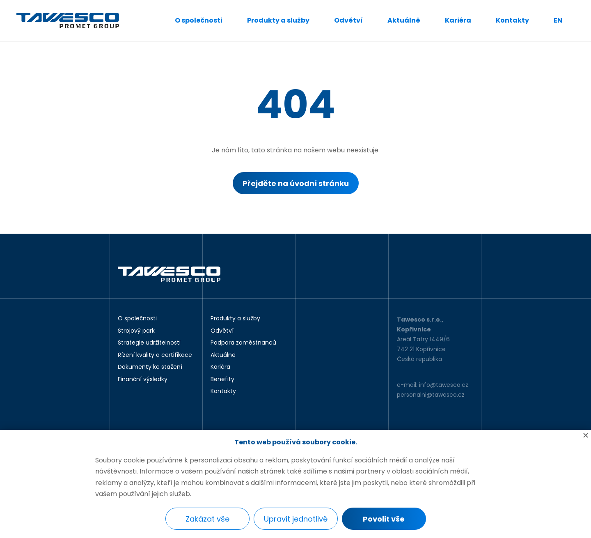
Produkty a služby (278, 20)
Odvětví (348, 20)
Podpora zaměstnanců (243, 343)
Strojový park (136, 331)
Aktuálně (403, 20)
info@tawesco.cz (443, 385)
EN (558, 20)
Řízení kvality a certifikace (155, 355)
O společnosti (198, 20)
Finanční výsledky (142, 379)
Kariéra (458, 20)
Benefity (222, 379)
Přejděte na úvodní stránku (296, 183)
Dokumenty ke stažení (150, 367)
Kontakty (512, 20)
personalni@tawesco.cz (431, 395)
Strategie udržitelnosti (149, 343)
